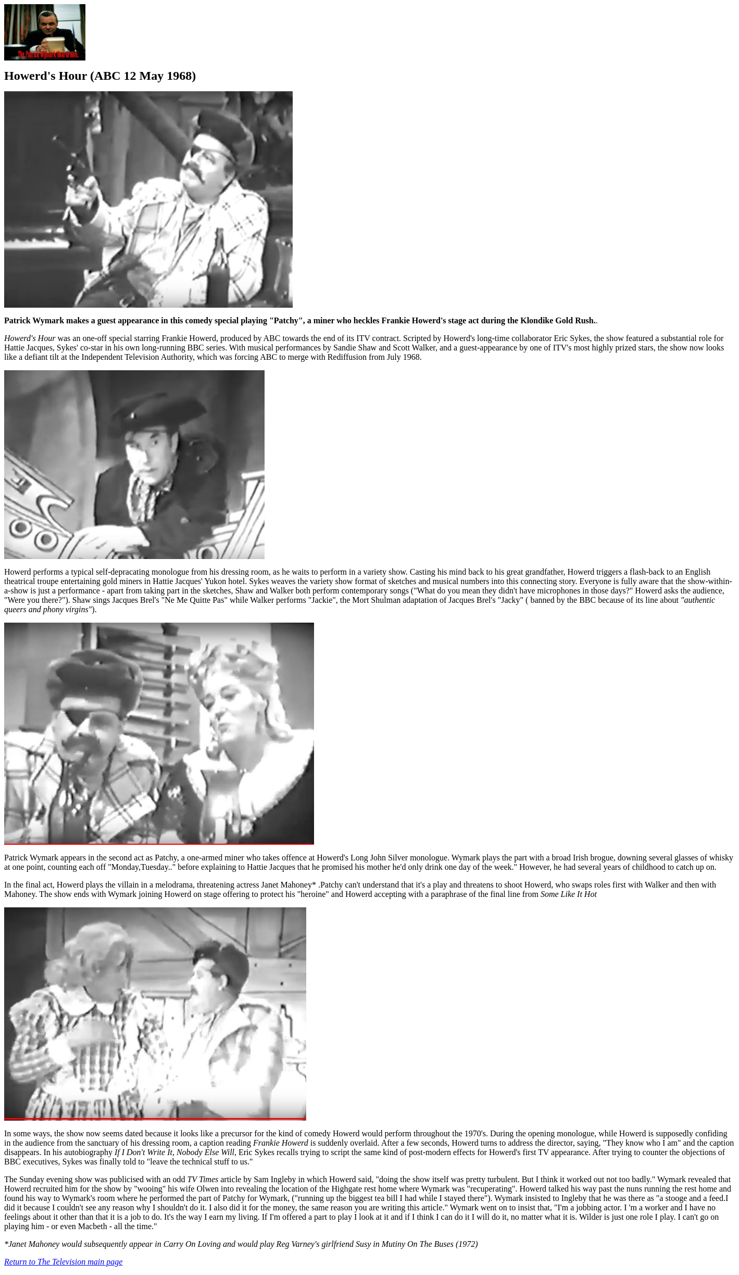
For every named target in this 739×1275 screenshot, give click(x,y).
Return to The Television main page (63, 1261)
